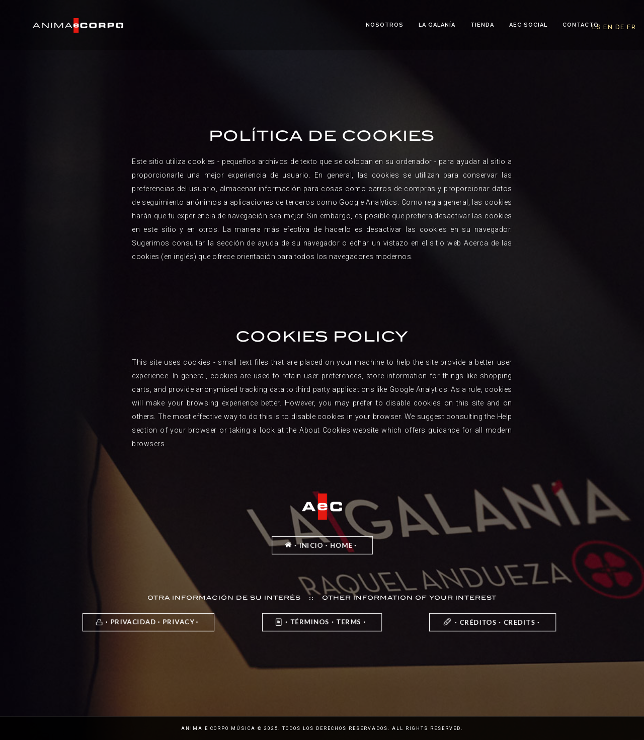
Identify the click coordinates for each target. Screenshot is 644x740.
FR (631, 27)
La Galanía (437, 25)
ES (596, 27)
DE (620, 27)
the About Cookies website (332, 430)
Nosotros (385, 25)
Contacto (580, 25)
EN (608, 27)
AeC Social (528, 25)
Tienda (482, 25)
